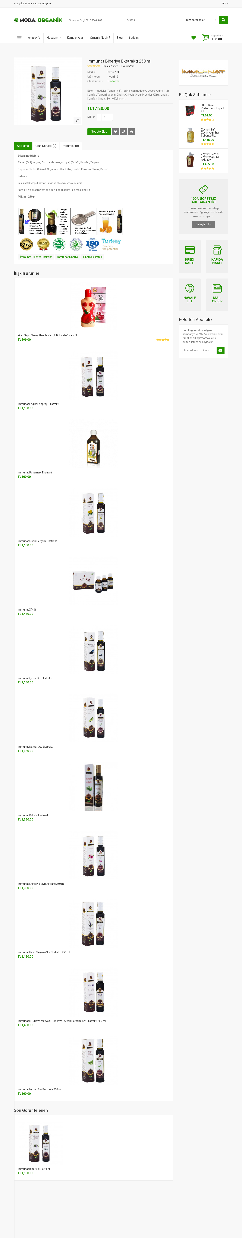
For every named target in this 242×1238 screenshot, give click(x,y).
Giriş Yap (33, 3)
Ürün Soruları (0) (46, 146)
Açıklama (23, 146)
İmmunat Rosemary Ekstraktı (35, 472)
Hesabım (54, 37)
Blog (120, 37)
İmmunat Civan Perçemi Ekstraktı (37, 541)
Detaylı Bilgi (203, 224)
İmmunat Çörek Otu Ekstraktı (35, 678)
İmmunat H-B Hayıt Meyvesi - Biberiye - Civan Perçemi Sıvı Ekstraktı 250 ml (62, 1020)
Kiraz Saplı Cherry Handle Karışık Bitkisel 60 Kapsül (47, 335)
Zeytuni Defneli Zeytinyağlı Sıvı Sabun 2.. (210, 157)
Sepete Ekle (99, 131)
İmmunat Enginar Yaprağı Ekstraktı (38, 403)
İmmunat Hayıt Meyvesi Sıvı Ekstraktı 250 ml (44, 952)
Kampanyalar (75, 37)
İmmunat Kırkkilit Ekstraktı (33, 815)
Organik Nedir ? (100, 37)
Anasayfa (34, 37)
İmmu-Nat (113, 72)
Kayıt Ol (47, 3)
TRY (225, 3)
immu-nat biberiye (68, 256)
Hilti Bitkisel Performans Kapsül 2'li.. (212, 108)
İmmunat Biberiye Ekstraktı (36, 256)
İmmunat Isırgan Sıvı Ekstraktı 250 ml (39, 1089)
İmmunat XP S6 (27, 609)
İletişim (134, 37)
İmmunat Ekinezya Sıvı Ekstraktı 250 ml (41, 883)
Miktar (91, 116)
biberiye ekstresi (92, 256)
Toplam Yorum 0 (111, 66)
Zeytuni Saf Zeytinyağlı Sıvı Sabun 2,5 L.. (210, 132)
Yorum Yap (128, 66)
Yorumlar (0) (71, 146)
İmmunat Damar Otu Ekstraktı (35, 746)
